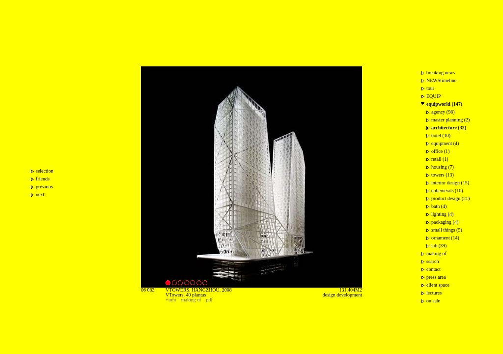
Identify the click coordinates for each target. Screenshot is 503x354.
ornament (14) (445, 237)
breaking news (440, 72)
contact (433, 269)
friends (43, 178)
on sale (433, 300)
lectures (434, 292)
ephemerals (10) (447, 190)
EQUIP (433, 96)
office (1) (440, 151)
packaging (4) (444, 222)
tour (430, 88)
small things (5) (446, 230)
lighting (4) (442, 214)
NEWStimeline (441, 80)
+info (171, 299)
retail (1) (439, 159)
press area (436, 277)
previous (44, 186)
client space (437, 285)
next (40, 194)
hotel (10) (440, 135)
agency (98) (442, 112)
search (432, 261)
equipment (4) (445, 143)
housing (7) (442, 167)
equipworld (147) (444, 104)
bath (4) (439, 206)
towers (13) (442, 174)
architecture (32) (448, 127)
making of (191, 299)
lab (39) (439, 245)
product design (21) (450, 198)
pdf (209, 299)
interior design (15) (450, 182)
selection (45, 171)
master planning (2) (450, 119)
